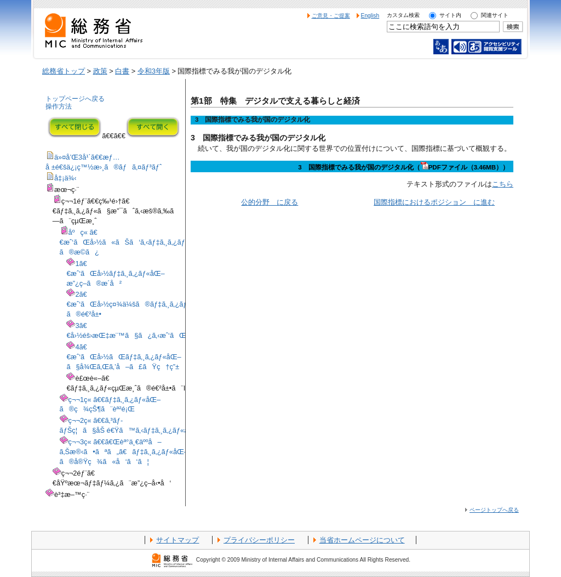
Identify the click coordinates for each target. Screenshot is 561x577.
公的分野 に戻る (269, 202)
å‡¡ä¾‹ (65, 178)
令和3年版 (154, 71)
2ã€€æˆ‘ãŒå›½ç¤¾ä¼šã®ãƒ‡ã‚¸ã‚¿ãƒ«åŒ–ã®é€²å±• (135, 304)
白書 (122, 71)
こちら (502, 184)
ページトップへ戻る (494, 510)
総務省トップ (63, 71)
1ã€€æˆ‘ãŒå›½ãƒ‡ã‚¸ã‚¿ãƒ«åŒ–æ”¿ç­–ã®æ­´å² (115, 273)
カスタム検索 (403, 15)
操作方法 (58, 106)
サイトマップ (177, 540)
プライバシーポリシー (259, 540)
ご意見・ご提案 (331, 16)
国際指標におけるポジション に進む (434, 202)
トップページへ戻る (75, 98)
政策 (100, 71)
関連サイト (494, 15)
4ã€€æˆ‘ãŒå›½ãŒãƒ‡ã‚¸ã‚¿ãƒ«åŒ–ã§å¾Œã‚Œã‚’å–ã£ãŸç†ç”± (123, 357)
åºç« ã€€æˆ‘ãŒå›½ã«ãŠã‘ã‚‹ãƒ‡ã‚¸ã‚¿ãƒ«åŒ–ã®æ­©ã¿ (132, 242)
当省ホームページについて (362, 540)
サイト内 (450, 15)
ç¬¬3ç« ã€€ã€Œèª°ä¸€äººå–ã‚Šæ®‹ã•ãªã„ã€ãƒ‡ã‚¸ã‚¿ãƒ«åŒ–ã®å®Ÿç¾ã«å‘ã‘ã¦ (124, 452)
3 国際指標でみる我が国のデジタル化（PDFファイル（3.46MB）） (403, 167)
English (370, 16)
